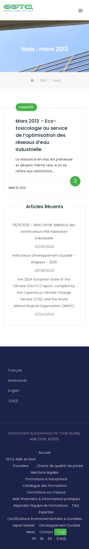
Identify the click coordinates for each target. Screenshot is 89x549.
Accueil (44, 452)
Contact (46, 532)
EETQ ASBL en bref (21, 459)
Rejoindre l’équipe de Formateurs (41, 505)
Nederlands (17, 380)
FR (34, 538)
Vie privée (75, 465)
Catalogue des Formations (45, 485)
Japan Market (23, 525)
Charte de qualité (51, 465)
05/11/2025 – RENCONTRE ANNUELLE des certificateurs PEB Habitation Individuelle (44, 232)
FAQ (75, 505)
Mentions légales (44, 472)
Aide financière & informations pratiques (46, 499)
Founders (20, 465)
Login (62, 532)
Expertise (46, 512)
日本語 (13, 400)
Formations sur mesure (46, 492)
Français (15, 370)
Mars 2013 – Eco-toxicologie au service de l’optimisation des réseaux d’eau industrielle (41, 135)
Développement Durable (59, 525)
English (13, 390)
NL (42, 538)
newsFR (26, 107)
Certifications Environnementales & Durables (44, 518)
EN (50, 538)
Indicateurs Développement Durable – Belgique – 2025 (44, 258)
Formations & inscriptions (46, 479)
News (30, 532)
